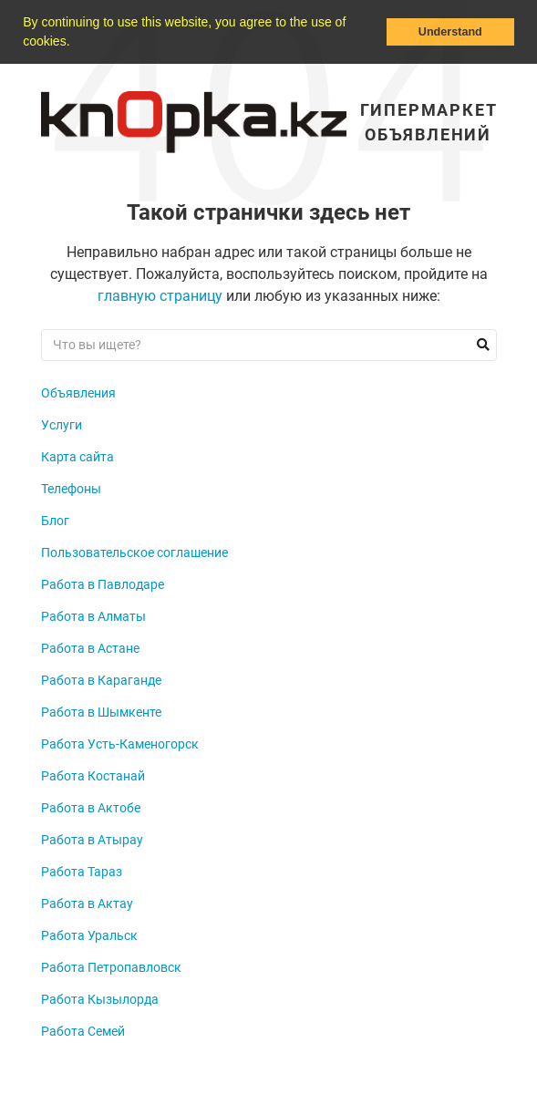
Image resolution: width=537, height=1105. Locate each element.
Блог (55, 520)
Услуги (61, 425)
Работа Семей (83, 1031)
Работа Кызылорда (100, 999)
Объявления (78, 393)
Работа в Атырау (92, 839)
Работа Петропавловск (111, 967)
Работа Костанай (93, 776)
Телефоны (71, 488)
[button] (75, 43)
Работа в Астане (90, 648)
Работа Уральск (89, 935)
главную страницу (160, 296)
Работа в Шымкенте (101, 712)
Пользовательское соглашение (134, 552)
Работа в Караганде (101, 680)
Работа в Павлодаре (102, 584)
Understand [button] (450, 32)
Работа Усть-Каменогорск (120, 744)
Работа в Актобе (90, 807)
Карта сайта (77, 456)
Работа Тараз (81, 871)
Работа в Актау (87, 903)
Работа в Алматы (93, 616)
